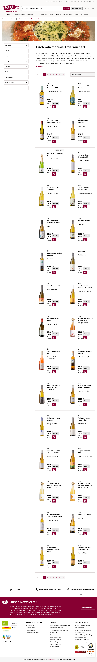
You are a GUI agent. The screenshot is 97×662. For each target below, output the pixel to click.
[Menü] (94, 643)
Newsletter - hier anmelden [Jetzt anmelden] (53, 2)
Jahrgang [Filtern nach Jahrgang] (16, 51)
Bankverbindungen (55, 639)
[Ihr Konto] (89, 8)
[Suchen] (66, 8)
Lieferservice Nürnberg (32, 632)
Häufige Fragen (54, 642)
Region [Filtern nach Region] (16, 72)
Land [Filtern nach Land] (16, 56)
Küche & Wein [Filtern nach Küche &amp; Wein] (16, 77)
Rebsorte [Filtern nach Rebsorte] (16, 61)
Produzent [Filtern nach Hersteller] (16, 45)
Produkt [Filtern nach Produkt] (16, 66)
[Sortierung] (82, 74)
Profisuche (76, 8)
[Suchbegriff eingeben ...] (44, 8)
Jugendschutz (54, 632)
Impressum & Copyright (57, 628)
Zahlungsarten (30, 625)
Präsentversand (30, 630)
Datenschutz (53, 635)
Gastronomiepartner (80, 637)
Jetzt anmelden (88, 607)
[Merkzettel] (85, 8)
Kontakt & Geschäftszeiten (82, 625)
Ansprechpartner (79, 628)
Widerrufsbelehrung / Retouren (59, 630)
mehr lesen (40, 66)
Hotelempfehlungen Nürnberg (83, 635)
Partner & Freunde (80, 632)
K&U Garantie (18, 589)
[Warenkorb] (93, 8)
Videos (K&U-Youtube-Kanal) (83, 630)
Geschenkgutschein (55, 644)
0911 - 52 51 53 (57, 589)
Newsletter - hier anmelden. (82, 639)
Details (55, 103)
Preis (16, 88)
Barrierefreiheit (54, 646)
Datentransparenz (55, 637)
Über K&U (65, 2)
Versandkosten (30, 628)
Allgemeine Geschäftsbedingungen (60, 625)
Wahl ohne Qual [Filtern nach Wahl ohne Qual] (16, 82)
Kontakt (73, 2)
